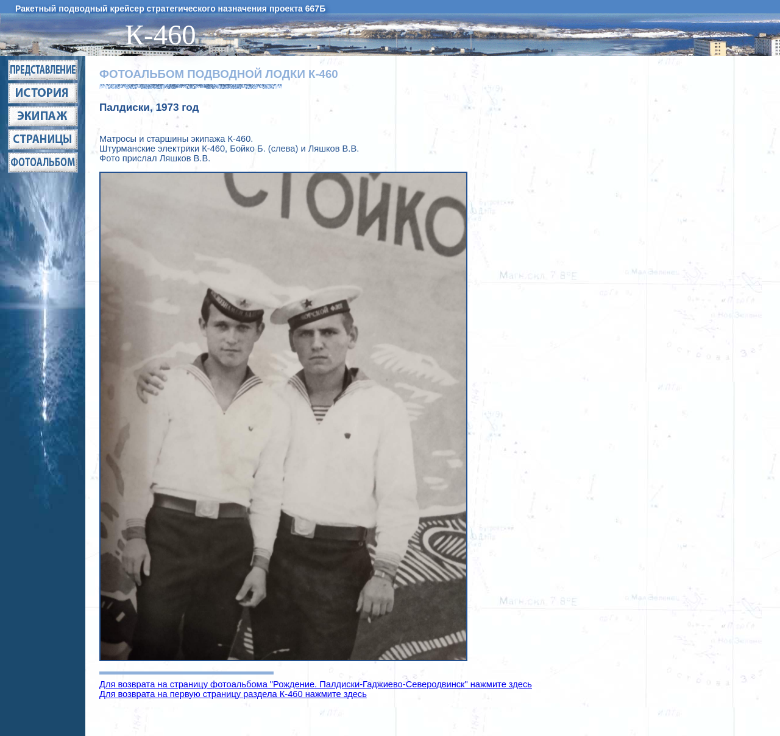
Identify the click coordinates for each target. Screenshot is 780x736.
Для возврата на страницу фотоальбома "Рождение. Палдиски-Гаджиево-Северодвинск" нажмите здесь (315, 684)
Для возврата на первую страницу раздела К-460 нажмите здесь (233, 694)
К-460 (167, 35)
